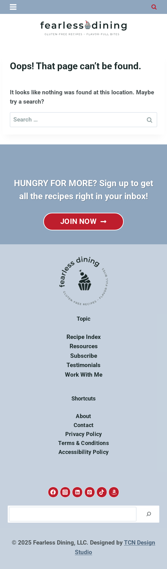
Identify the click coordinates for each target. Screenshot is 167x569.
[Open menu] (13, 6)
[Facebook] (53, 492)
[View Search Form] (154, 7)
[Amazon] (114, 492)
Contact (84, 425)
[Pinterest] (89, 492)
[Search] (148, 514)
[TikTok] (101, 492)
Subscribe (83, 355)
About (83, 416)
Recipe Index (83, 336)
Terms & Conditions (83, 443)
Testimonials (83, 365)
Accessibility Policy (83, 452)
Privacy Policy (83, 434)
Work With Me (83, 374)
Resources (84, 346)
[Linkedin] (77, 492)
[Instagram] (65, 492)
